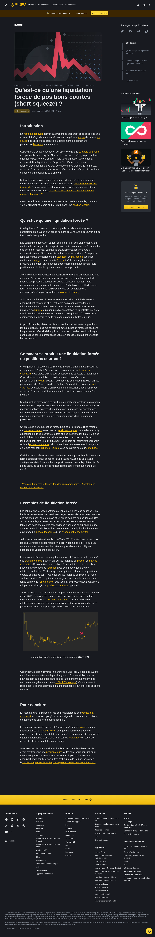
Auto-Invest (69, 839)
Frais (126, 861)
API (125, 865)
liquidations (77, 256)
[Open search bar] (137, 5)
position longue (81, 205)
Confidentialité (41, 850)
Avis (37, 867)
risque (81, 137)
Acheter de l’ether (101, 897)
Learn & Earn (100, 852)
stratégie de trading (89, 151)
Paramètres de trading (132, 871)
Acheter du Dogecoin (103, 894)
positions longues (67, 430)
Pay (66, 825)
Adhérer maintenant (99, 13)
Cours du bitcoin (101, 861)
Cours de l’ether (101, 865)
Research (69, 852)
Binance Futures (50, 448)
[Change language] (144, 5)
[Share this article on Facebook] (130, 31)
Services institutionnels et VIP (106, 833)
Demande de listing (102, 830)
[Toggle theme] (149, 4)
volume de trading (69, 292)
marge (37, 260)
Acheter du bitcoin (101, 884)
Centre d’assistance (131, 852)
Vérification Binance (131, 868)
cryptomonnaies (33, 560)
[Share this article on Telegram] (138, 31)
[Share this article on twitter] (122, 31)
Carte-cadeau (70, 832)
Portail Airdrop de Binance (133, 875)
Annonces (40, 825)
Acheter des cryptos (72, 822)
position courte (54, 752)
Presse (39, 832)
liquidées (51, 567)
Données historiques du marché (136, 831)
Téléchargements (42, 870)
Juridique (39, 835)
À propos (39, 818)
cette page (92, 448)
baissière (38, 144)
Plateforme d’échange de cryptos (77, 818)
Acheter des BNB (101, 887)
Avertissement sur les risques (47, 864)
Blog (38, 857)
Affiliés (126, 818)
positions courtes (33, 430)
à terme (61, 260)
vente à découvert (33, 133)
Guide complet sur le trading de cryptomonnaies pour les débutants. (59, 762)
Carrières (39, 822)
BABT (67, 849)
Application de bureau (44, 874)
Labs (96, 837)
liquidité (38, 310)
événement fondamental (75, 532)
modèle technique (45, 532)
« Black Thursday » (65, 682)
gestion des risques (57, 585)
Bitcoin (80, 560)
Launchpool (69, 835)
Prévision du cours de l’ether (105, 881)
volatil (41, 380)
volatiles (82, 727)
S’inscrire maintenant (136, 207)
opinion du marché (39, 444)
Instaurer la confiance (44, 854)
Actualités (40, 828)
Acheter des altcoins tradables (106, 901)
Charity (68, 855)
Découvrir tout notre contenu (77, 799)
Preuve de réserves (131, 834)
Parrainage (128, 822)
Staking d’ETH (70, 842)
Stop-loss (61, 256)
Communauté (41, 860)
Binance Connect (101, 840)
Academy (68, 828)
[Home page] (18, 5)
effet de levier (47, 581)
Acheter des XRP (101, 891)
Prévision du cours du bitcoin (105, 877)
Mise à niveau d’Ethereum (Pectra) (108, 868)
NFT (67, 845)
